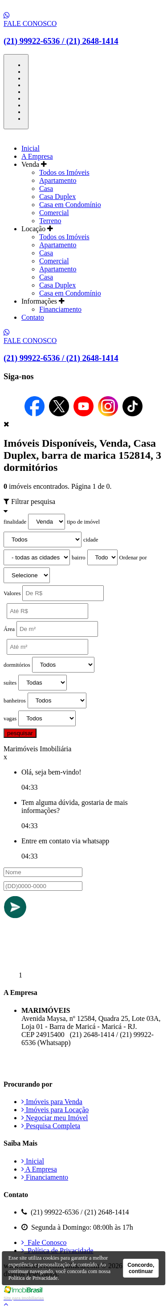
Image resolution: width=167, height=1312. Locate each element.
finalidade (15, 522)
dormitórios (17, 665)
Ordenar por (133, 557)
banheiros (15, 701)
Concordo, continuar (140, 1268)
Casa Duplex (57, 196)
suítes (10, 683)
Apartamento (58, 180)
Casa (46, 188)
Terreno (50, 220)
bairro (79, 557)
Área (9, 629)
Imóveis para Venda (51, 1101)
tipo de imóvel (83, 522)
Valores (12, 593)
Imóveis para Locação (55, 1109)
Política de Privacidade (57, 1250)
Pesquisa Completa (50, 1126)
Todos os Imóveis (64, 172)
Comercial (54, 212)
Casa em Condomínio (70, 204)
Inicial (30, 148)
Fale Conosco (44, 1242)
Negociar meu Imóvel (54, 1118)
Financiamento (60, 309)
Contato (32, 317)
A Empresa (37, 156)
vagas (10, 718)
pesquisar (20, 733)
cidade (90, 540)
